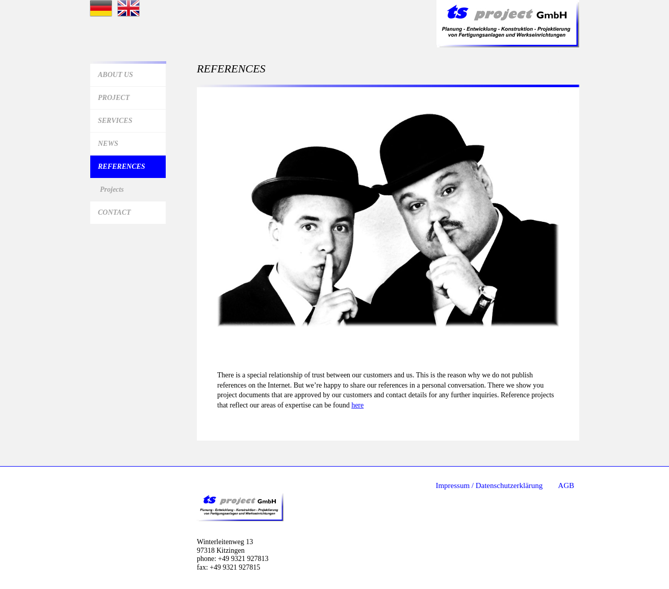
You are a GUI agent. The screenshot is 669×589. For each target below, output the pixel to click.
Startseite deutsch (101, 8)
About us (115, 75)
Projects (112, 189)
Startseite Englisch (128, 8)
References (121, 166)
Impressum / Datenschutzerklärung (489, 485)
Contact (114, 212)
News (108, 143)
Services (115, 120)
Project (114, 97)
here (357, 405)
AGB (566, 485)
